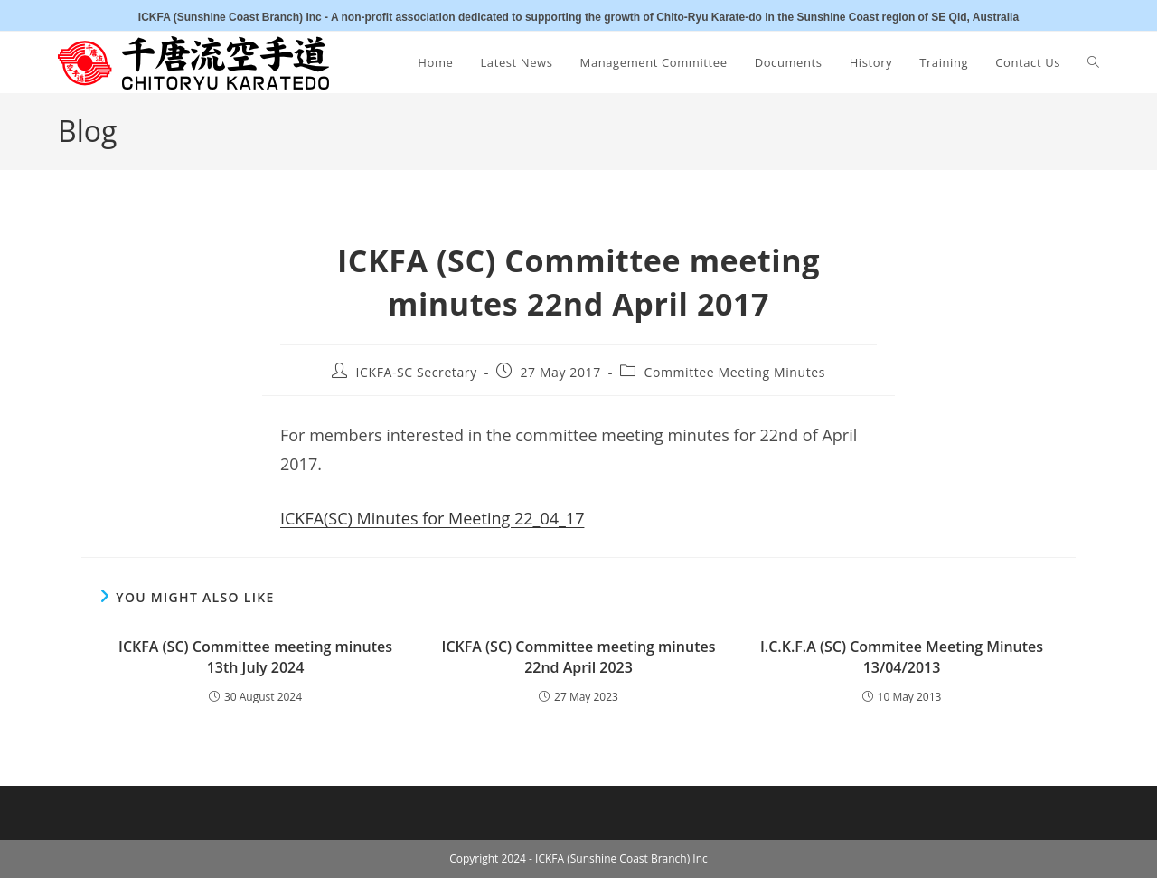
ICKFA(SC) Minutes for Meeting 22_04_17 (432, 518)
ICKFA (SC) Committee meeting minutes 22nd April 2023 (579, 656)
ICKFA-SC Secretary (416, 372)
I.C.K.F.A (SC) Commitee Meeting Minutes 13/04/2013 (901, 656)
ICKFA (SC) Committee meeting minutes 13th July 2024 (255, 656)
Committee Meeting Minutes (734, 372)
